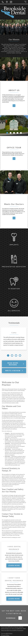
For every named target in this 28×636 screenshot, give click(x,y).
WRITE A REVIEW (14, 370)
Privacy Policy (5, 635)
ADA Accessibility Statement (14, 630)
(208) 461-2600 (21, 628)
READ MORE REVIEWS (16, 364)
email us (7, 628)
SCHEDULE (14, 618)
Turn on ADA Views (6, 633)
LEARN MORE (14, 565)
